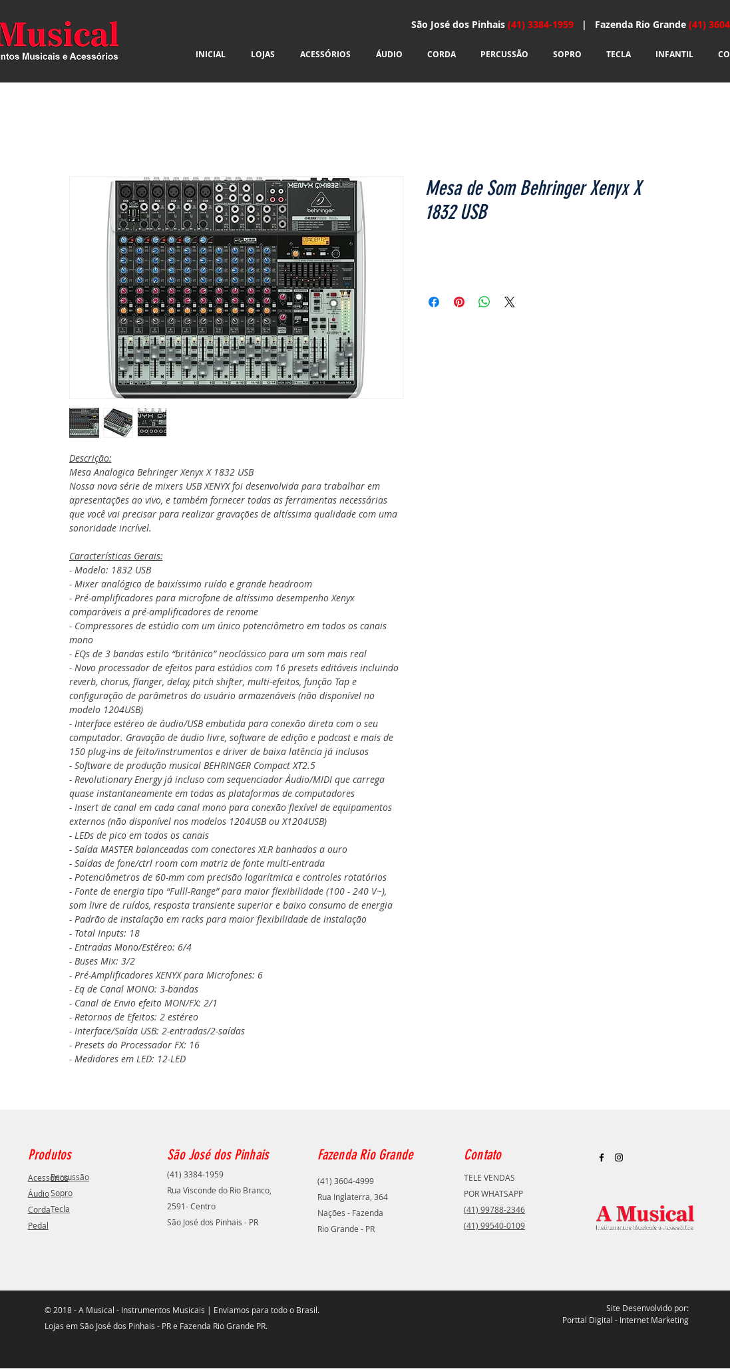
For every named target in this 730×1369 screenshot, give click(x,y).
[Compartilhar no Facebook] (434, 302)
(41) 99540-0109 (494, 1225)
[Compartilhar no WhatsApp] (484, 302)
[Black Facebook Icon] (601, 1157)
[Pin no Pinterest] (459, 302)
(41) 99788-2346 (494, 1209)
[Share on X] (510, 302)
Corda (39, 1209)
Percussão (70, 1176)
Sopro (62, 1192)
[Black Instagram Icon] (619, 1157)
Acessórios (48, 1177)
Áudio (38, 1193)
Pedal (38, 1225)
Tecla (60, 1208)
